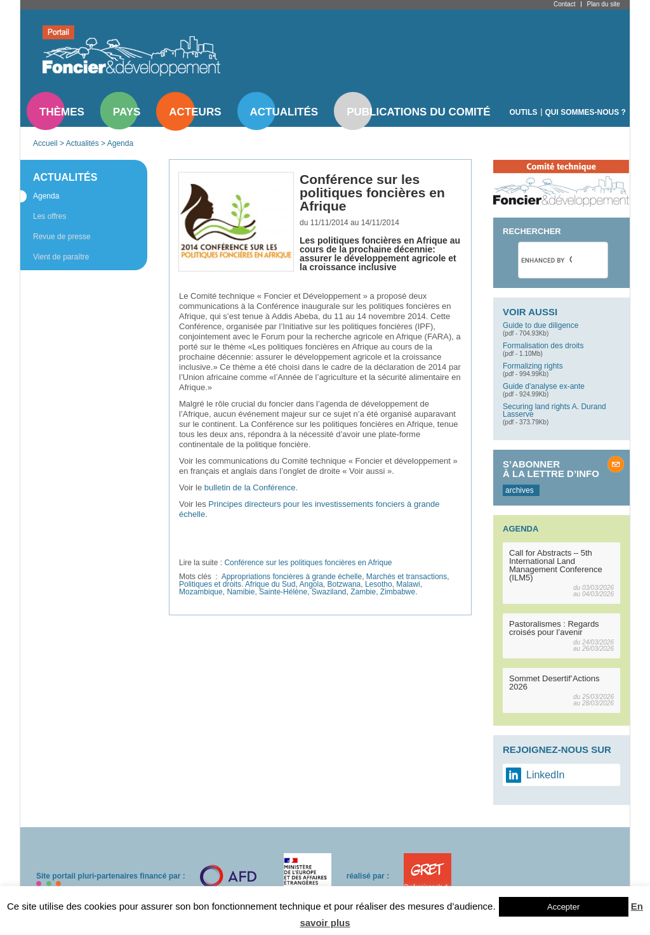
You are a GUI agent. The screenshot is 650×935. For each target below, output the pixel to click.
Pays (126, 112)
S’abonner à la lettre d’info (551, 469)
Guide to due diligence (540, 325)
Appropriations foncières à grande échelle (292, 576)
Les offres (49, 216)
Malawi (408, 584)
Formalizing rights (533, 366)
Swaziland (329, 591)
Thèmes (61, 112)
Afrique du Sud (270, 584)
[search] (546, 260)
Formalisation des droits (543, 345)
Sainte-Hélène (283, 591)
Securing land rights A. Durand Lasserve (554, 410)
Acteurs (195, 112)
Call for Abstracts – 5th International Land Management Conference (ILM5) (555, 565)
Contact (564, 4)
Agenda (120, 143)
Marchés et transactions (406, 576)
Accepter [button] (563, 907)
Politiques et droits (210, 584)
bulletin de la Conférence (250, 487)
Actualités (284, 112)
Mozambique (201, 591)
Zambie (363, 591)
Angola (310, 584)
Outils (524, 112)
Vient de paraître (61, 256)
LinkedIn (545, 774)
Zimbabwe (397, 591)
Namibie (241, 591)
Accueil (45, 143)
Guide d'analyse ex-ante (544, 386)
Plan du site (603, 4)
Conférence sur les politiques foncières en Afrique (308, 562)
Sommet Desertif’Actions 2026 (554, 682)
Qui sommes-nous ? (585, 112)
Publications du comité (418, 112)
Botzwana (344, 584)
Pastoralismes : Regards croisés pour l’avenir (554, 628)
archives (519, 490)
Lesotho (378, 584)
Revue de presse (62, 236)
